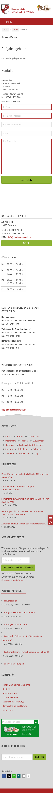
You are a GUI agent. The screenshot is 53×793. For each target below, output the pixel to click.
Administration (10, 693)
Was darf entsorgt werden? (13, 410)
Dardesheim (32, 436)
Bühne (18, 436)
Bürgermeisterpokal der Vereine (19, 612)
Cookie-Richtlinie (10, 697)
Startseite (5, 29)
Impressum (8, 710)
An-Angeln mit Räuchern (16, 624)
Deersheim (9, 440)
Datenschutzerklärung (12, 580)
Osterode (8, 445)
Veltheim (8, 453)
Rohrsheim (21, 449)
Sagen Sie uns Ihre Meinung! (16, 684)
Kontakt (26, 243)
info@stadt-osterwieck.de (19, 237)
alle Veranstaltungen (14, 663)
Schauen (35, 449)
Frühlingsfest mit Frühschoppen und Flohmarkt (26, 652)
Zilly (35, 453)
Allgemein (15, 29)
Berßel (7, 436)
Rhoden (8, 449)
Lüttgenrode (37, 440)
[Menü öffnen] (3, 21)
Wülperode (22, 453)
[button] (4, 776)
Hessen (23, 440)
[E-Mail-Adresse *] (15, 560)
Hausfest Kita (10, 600)
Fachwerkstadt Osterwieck (30, 445)
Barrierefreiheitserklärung (15, 706)
